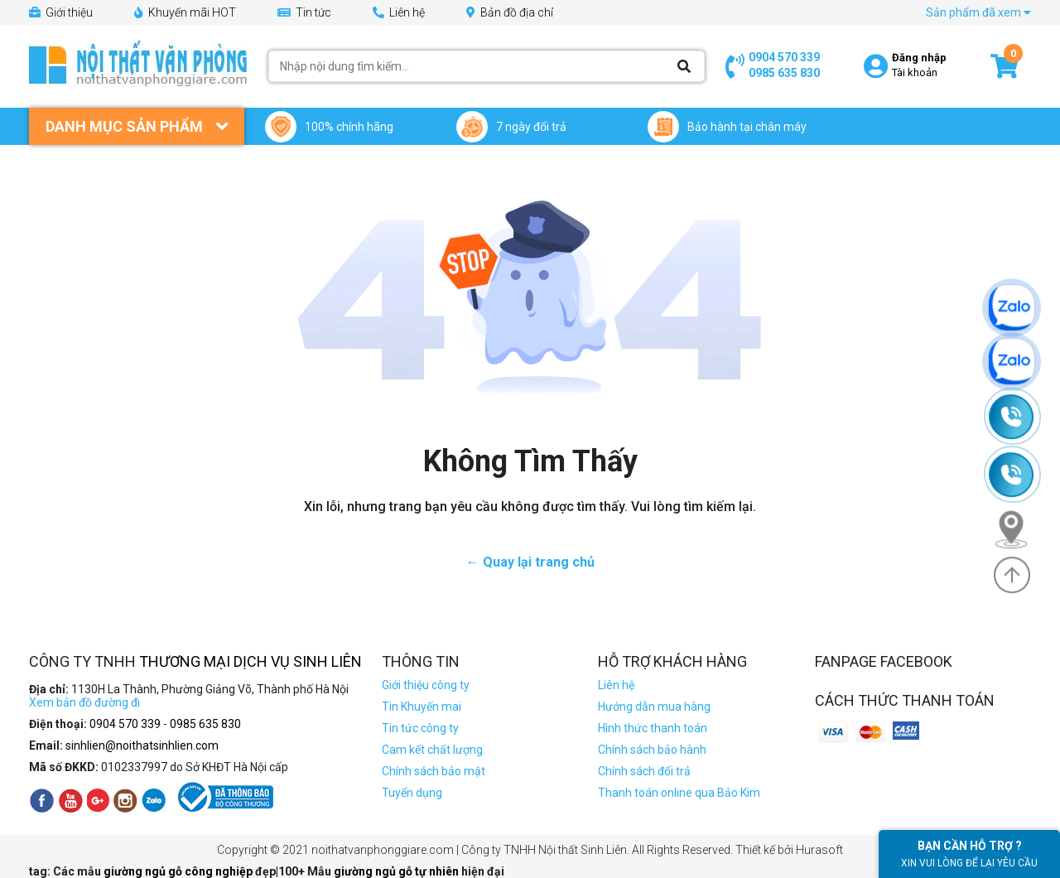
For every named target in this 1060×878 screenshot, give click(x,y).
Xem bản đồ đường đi (84, 702)
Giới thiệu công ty (426, 685)
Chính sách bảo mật (433, 771)
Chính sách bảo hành (652, 749)
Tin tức (304, 12)
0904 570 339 (784, 57)
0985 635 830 (784, 73)
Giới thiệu (61, 12)
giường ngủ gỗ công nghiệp (179, 871)
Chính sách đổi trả (644, 771)
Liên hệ (399, 12)
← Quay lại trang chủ (530, 562)
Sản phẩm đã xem (978, 12)
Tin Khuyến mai (421, 706)
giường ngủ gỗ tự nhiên (397, 871)
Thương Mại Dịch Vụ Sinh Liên (250, 661)
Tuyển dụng (412, 792)
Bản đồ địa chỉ (509, 12)
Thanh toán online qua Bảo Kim (679, 792)
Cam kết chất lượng (432, 749)
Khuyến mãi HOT (185, 12)
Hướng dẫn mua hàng (654, 706)
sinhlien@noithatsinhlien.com (142, 745)
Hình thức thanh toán (652, 728)
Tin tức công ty (420, 728)
